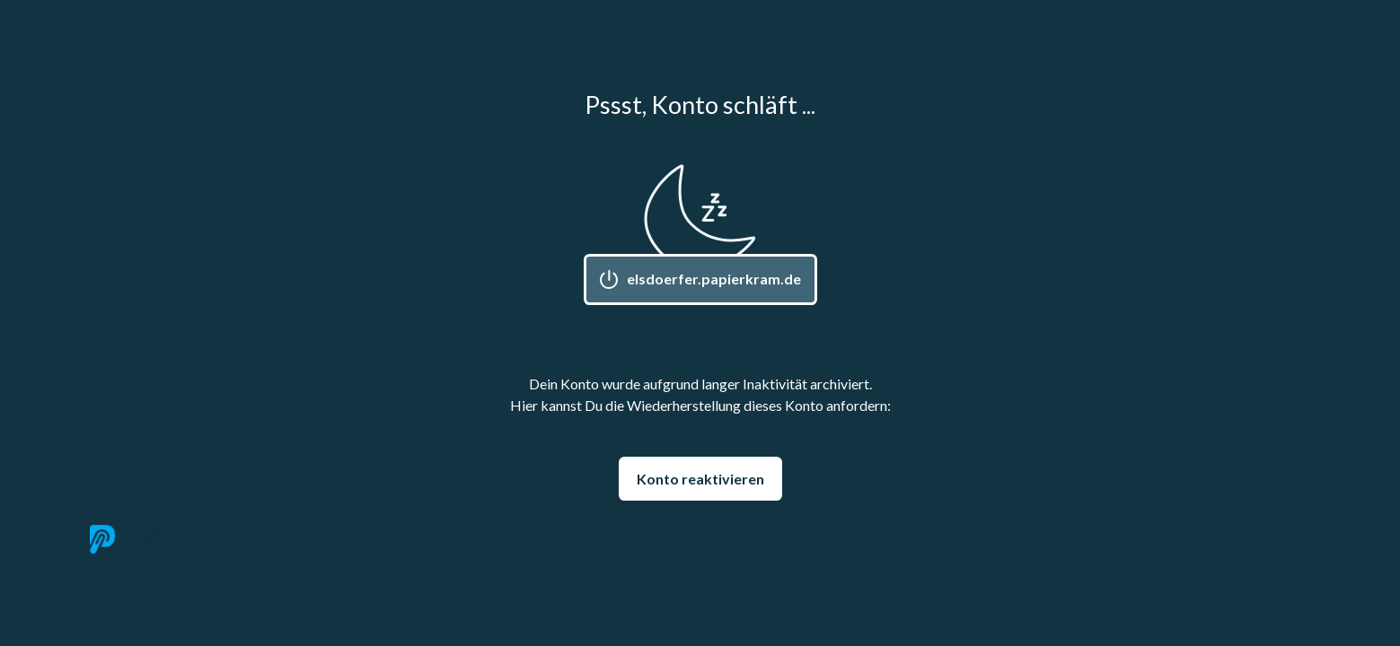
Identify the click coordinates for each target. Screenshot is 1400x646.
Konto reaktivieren (700, 478)
